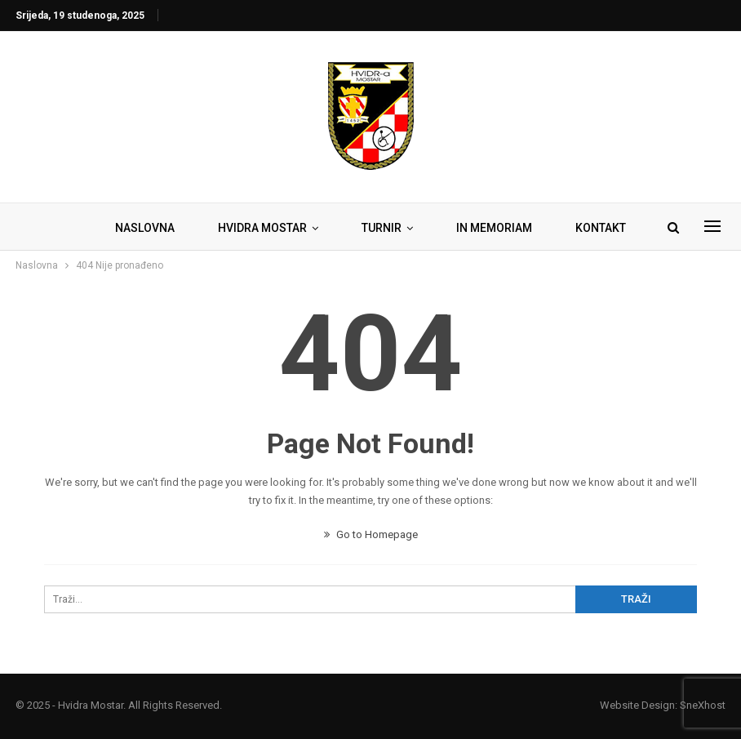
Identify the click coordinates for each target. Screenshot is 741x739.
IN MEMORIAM (494, 227)
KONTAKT (600, 227)
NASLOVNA (145, 227)
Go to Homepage (371, 534)
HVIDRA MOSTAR (262, 227)
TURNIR (382, 227)
